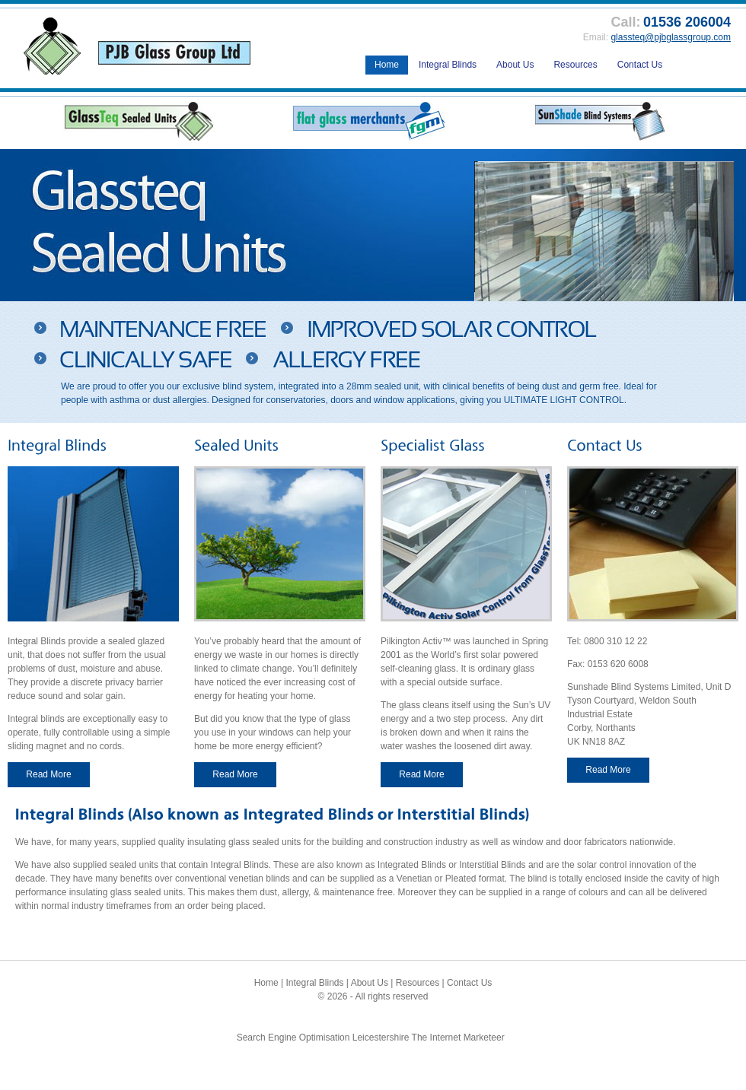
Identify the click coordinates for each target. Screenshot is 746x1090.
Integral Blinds (448, 64)
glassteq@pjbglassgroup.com (671, 37)
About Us (515, 64)
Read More (48, 774)
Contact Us (639, 64)
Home (387, 64)
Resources (575, 64)
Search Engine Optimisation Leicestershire (323, 1037)
